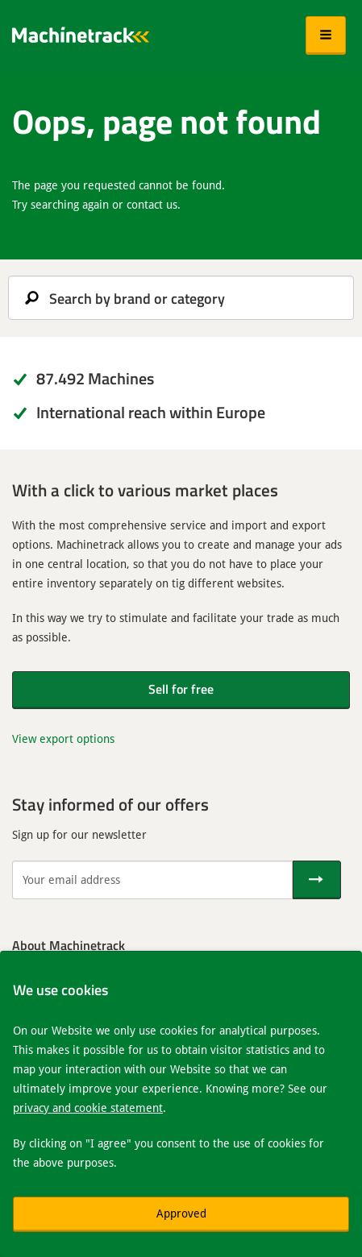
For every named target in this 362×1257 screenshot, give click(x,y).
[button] (326, 35)
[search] (181, 297)
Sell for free (181, 688)
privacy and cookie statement (88, 1107)
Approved (181, 1213)
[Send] (317, 880)
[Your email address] (152, 880)
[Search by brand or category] (181, 298)
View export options (63, 738)
